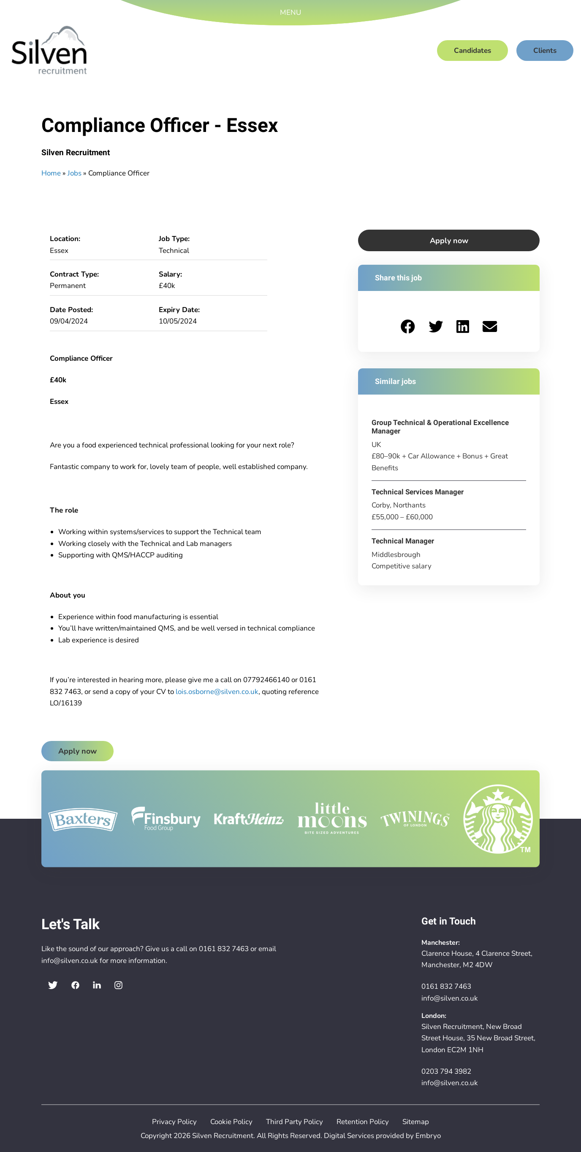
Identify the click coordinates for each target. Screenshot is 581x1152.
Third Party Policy (294, 1122)
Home (51, 173)
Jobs (74, 173)
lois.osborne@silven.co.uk (217, 692)
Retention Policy (363, 1122)
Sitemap (415, 1122)
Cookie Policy (231, 1122)
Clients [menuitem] (545, 50)
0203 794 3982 (446, 1071)
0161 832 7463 (224, 949)
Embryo (428, 1136)
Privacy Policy (174, 1122)
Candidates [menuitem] (472, 50)
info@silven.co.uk (69, 960)
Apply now (77, 751)
